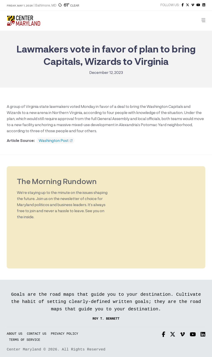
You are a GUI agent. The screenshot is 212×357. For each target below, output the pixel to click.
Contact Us (37, 334)
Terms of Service (24, 340)
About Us (14, 334)
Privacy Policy (64, 334)
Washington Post (55, 140)
